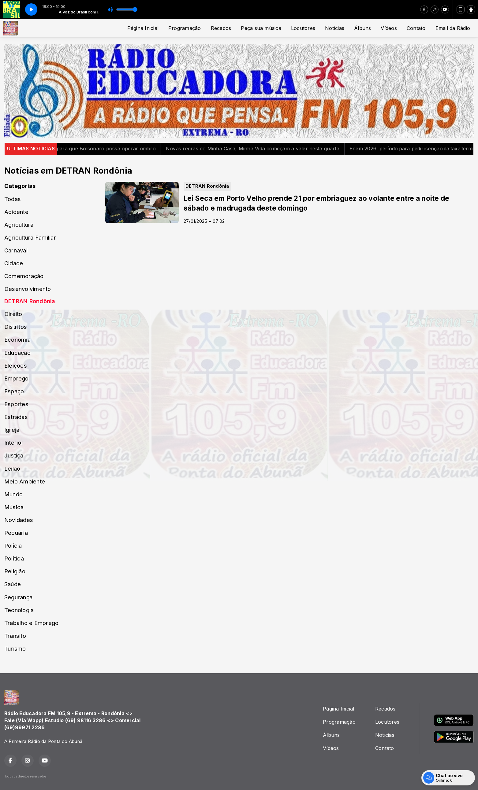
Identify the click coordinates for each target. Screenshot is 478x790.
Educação (17, 352)
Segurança (18, 597)
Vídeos (389, 28)
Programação (184, 28)
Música (14, 507)
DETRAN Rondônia (29, 301)
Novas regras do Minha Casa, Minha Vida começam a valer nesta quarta (264, 148)
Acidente (16, 211)
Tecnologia (19, 610)
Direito (13, 313)
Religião (14, 571)
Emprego (16, 378)
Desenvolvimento (27, 288)
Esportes (16, 404)
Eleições (15, 365)
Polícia (13, 545)
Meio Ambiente (24, 481)
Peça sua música (261, 28)
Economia (17, 339)
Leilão (12, 468)
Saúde (12, 584)
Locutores (303, 28)
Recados (221, 28)
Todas (12, 199)
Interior (14, 442)
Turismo (15, 648)
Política (14, 558)
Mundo (13, 494)
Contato (416, 28)
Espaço (14, 391)
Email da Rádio (452, 28)
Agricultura (19, 224)
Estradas (16, 416)
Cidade (13, 263)
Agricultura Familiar (30, 237)
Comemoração (24, 276)
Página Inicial (143, 28)
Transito (15, 635)
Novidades (18, 519)
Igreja (11, 429)
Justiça (14, 455)
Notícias (334, 28)
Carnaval (16, 250)
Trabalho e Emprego (31, 622)
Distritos (15, 326)
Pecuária (16, 532)
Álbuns (362, 28)
